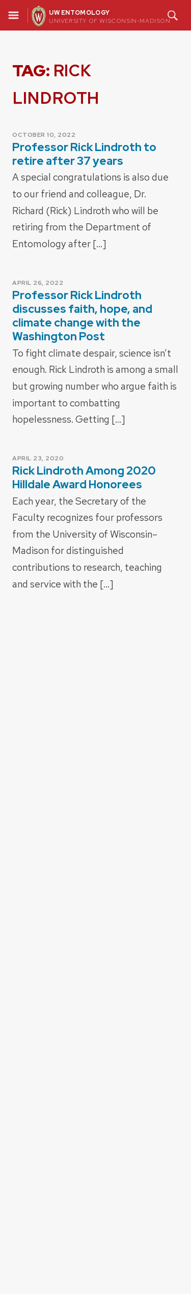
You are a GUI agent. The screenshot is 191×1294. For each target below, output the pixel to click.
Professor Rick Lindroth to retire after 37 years (84, 154)
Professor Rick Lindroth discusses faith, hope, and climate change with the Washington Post (82, 316)
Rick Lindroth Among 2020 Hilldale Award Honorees (84, 477)
